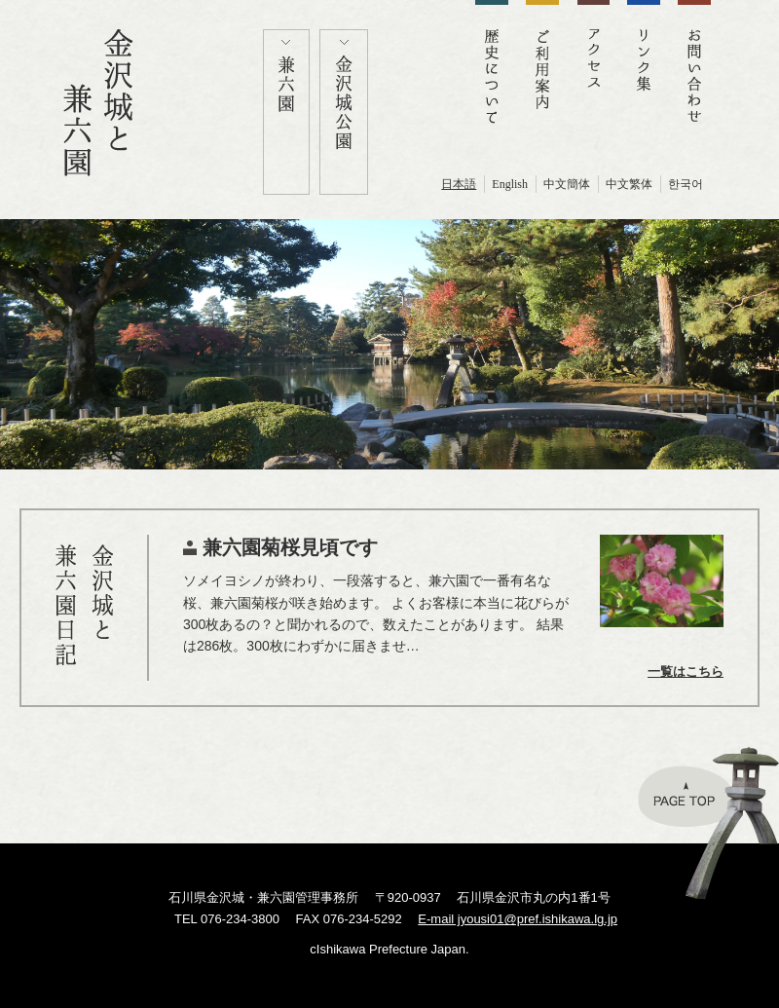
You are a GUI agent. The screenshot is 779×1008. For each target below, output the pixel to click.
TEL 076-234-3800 (226, 919)
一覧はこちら (685, 671)
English (510, 184)
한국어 (685, 184)
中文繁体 (629, 184)
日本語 (458, 184)
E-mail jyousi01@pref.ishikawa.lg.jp (517, 919)
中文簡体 (566, 184)
